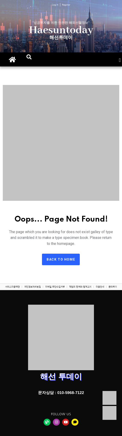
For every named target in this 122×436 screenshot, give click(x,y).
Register (66, 4)
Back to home (61, 259)
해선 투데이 (61, 376)
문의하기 (113, 287)
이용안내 (100, 287)
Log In (55, 4)
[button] (29, 57)
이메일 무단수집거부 (55, 287)
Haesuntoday (61, 30)
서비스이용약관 (12, 287)
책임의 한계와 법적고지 (80, 287)
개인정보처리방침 (32, 287)
